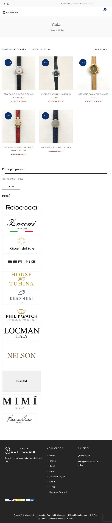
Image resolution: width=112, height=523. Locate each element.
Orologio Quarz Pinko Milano (56, 147)
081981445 (84, 455)
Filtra (11, 186)
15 (41, 49)
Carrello (50, 515)
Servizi (52, 487)
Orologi (52, 461)
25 (49, 49)
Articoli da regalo (57, 476)
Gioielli (52, 466)
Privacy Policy (20, 515)
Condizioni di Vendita (36, 515)
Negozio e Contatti (58, 492)
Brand (52, 481)
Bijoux (52, 471)
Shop (71, 515)
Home (52, 30)
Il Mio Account (61, 515)
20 (45, 49)
